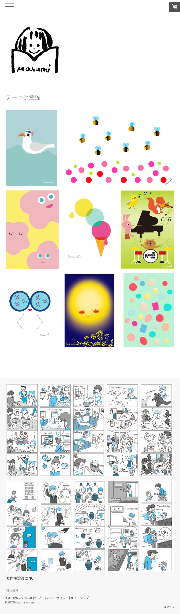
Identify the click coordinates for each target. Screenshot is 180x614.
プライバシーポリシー (53, 598)
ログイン (169, 607)
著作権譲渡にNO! (20, 578)
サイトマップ (80, 598)
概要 (8, 598)
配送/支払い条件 (24, 598)
